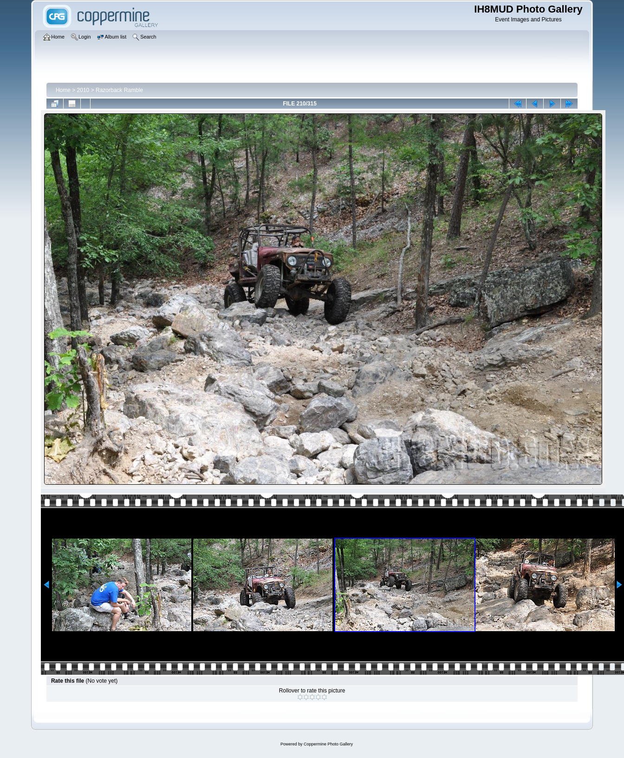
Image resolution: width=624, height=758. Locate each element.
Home (63, 90)
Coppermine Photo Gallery (328, 744)
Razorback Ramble (119, 90)
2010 (83, 90)
